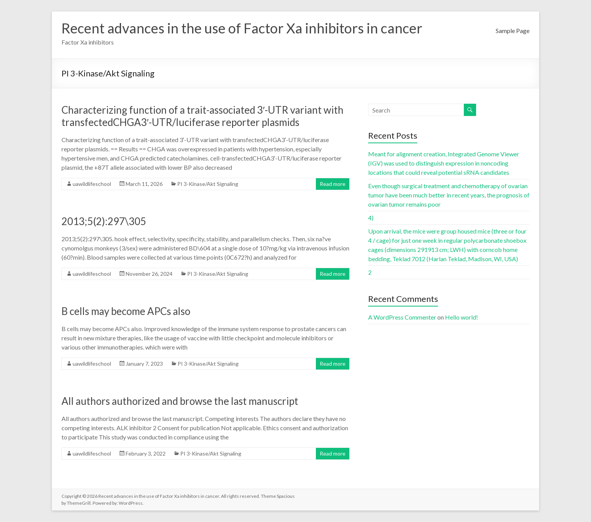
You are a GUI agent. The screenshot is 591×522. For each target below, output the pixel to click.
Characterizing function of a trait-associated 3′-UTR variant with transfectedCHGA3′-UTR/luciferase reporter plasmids (202, 116)
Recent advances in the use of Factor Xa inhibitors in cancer (241, 28)
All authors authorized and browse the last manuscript (179, 401)
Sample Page (513, 30)
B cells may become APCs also (125, 311)
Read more (332, 184)
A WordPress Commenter (402, 317)
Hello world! (461, 317)
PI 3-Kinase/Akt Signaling (207, 184)
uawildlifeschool (92, 184)
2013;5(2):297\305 (103, 221)
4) (371, 217)
